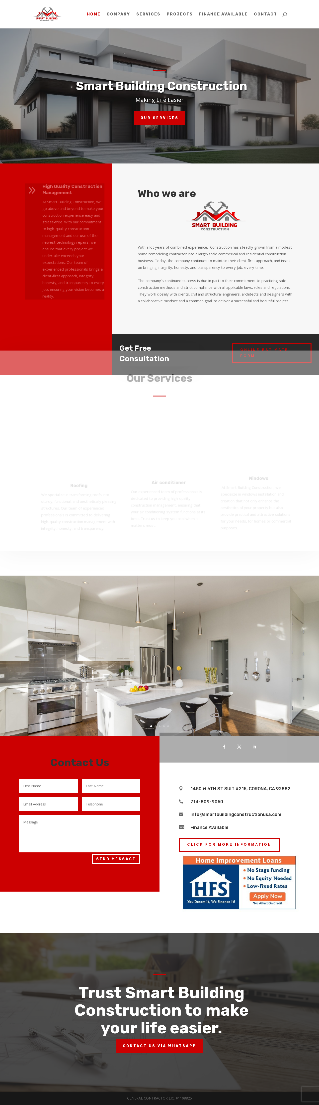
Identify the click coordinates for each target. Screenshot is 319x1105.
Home (93, 14)
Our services (160, 118)
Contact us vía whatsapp (159, 1046)
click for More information (229, 844)
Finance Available (223, 14)
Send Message (116, 859)
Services (148, 14)
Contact (265, 14)
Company (118, 14)
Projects (180, 14)
